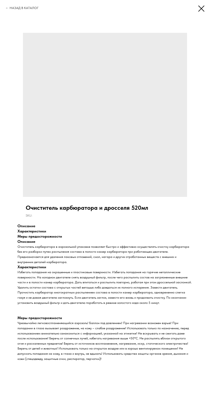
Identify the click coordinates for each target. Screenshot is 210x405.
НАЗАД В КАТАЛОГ (24, 8)
